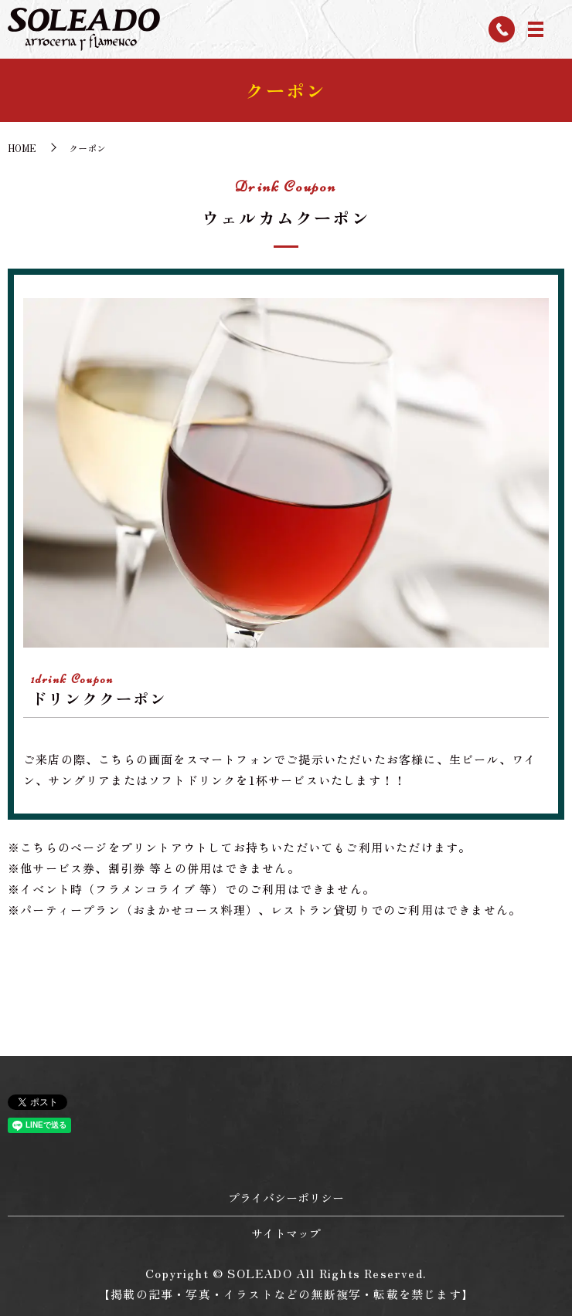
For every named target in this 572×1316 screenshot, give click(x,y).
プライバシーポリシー (286, 1197)
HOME (22, 147)
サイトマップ (286, 1233)
